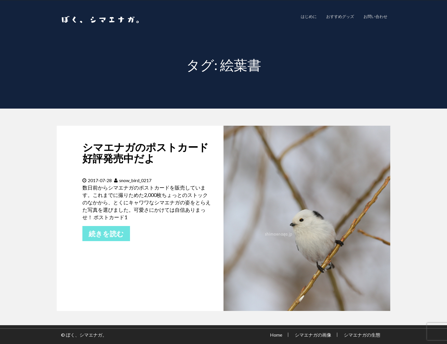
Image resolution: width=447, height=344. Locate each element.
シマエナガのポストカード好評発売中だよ (145, 153)
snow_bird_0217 (132, 180)
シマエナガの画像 (313, 334)
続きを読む (106, 233)
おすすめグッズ (340, 16)
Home (276, 334)
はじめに (309, 16)
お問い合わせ (375, 16)
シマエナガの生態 (362, 334)
